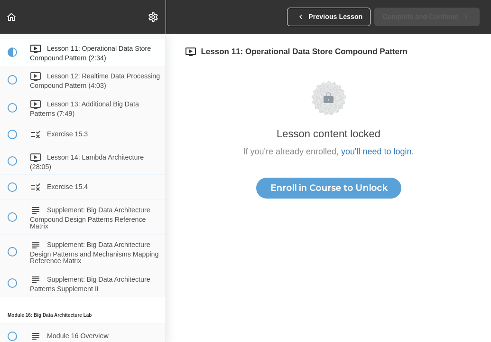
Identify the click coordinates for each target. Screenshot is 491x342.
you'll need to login (376, 151)
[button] (12, 17)
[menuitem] (154, 17)
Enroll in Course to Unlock (328, 188)
